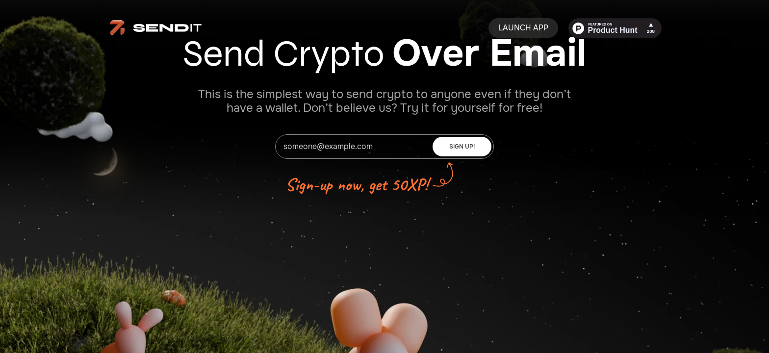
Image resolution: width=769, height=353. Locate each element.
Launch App (523, 28)
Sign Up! (462, 147)
